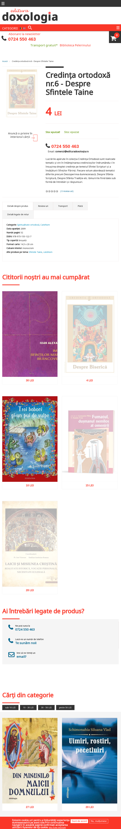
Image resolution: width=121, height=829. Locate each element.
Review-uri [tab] (43, 206)
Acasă (5, 61)
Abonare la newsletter (24, 34)
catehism (47, 252)
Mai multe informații (57, 827)
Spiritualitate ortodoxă (28, 224)
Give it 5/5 (57, 191)
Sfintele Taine (35, 252)
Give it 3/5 (52, 191)
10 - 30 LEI (28, 707)
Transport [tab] (63, 206)
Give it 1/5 (47, 191)
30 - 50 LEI (46, 707)
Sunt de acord (79, 821)
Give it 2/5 (49, 191)
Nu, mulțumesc (99, 821)
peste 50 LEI (65, 707)
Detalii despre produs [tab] (17, 206)
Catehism (45, 224)
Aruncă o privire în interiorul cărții (22, 137)
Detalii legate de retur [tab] (18, 214)
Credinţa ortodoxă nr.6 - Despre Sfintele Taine (33, 61)
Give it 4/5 (54, 191)
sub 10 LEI (10, 707)
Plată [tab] (80, 206)
